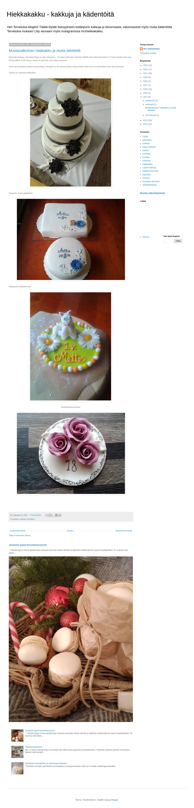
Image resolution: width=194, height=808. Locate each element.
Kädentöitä (147, 164)
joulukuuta (150, 100)
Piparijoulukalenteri (33, 747)
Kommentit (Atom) (22, 535)
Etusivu (70, 531)
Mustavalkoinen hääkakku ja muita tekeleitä (44, 50)
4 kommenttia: (36, 515)
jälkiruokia (147, 140)
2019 (145, 77)
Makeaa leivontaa (150, 171)
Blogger (114, 800)
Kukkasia (147, 161)
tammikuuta (151, 115)
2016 (145, 89)
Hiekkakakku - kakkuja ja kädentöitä (60, 14)
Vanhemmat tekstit (123, 531)
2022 (145, 69)
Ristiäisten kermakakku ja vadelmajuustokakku (46, 763)
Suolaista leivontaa (151, 181)
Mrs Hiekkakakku (151, 49)
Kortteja (146, 157)
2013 (145, 120)
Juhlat (145, 136)
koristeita (30, 519)
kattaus (146, 150)
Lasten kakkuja (149, 167)
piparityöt (147, 174)
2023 (145, 65)
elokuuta (150, 104)
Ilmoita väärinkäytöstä (152, 193)
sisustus (146, 178)
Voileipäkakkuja (150, 185)
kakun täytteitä (149, 147)
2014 (145, 97)
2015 (145, 93)
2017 (145, 85)
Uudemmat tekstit (17, 531)
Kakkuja (23, 519)
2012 (145, 124)
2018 (145, 81)
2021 (145, 73)
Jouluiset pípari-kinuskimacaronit (28, 545)
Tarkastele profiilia (148, 53)
